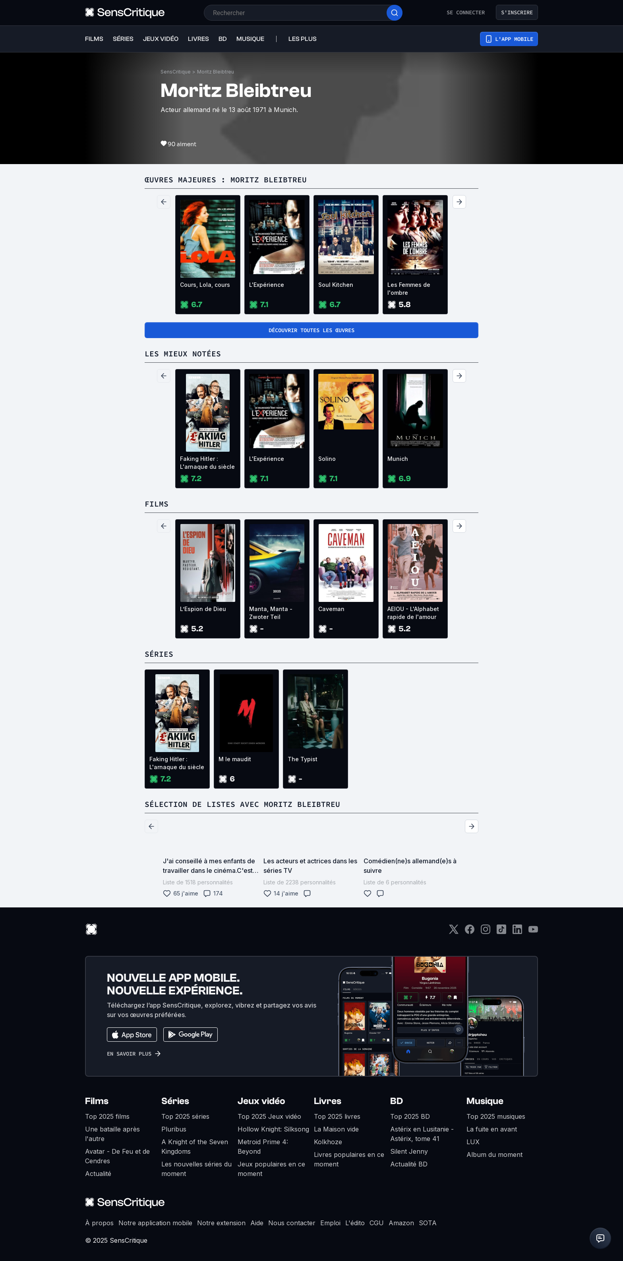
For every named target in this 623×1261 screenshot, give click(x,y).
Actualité (98, 1174)
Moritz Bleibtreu (215, 72)
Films (96, 1101)
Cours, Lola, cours (205, 284)
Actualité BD (409, 1164)
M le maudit (235, 759)
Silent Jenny (409, 1151)
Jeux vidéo (261, 1101)
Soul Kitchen (335, 284)
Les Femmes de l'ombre (408, 288)
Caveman (331, 608)
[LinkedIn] (517, 931)
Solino (327, 458)
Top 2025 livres (337, 1116)
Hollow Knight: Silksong (273, 1129)
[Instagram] (485, 931)
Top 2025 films (107, 1116)
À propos (99, 1223)
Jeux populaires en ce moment (271, 1169)
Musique (484, 1101)
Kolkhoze (328, 1142)
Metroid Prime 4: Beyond (263, 1146)
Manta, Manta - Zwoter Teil (270, 612)
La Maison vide (336, 1129)
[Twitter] (454, 931)
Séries (175, 1101)
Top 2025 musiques (495, 1116)
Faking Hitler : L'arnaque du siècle (207, 462)
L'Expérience (266, 284)
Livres (327, 1101)
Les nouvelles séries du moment (196, 1169)
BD (396, 1101)
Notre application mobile (155, 1223)
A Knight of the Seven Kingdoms (194, 1146)
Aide (256, 1223)
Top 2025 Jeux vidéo (269, 1116)
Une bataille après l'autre (112, 1134)
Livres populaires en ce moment (349, 1159)
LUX (473, 1142)
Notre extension (221, 1223)
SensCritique (176, 72)
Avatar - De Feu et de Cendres (117, 1156)
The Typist (302, 759)
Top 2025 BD (410, 1116)
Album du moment (494, 1154)
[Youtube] (533, 931)
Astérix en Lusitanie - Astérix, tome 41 (422, 1134)
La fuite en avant (491, 1129)
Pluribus (173, 1129)
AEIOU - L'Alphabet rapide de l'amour (413, 612)
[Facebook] (469, 931)
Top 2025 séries (185, 1116)
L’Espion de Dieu (203, 608)
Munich (397, 458)
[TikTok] (501, 931)
